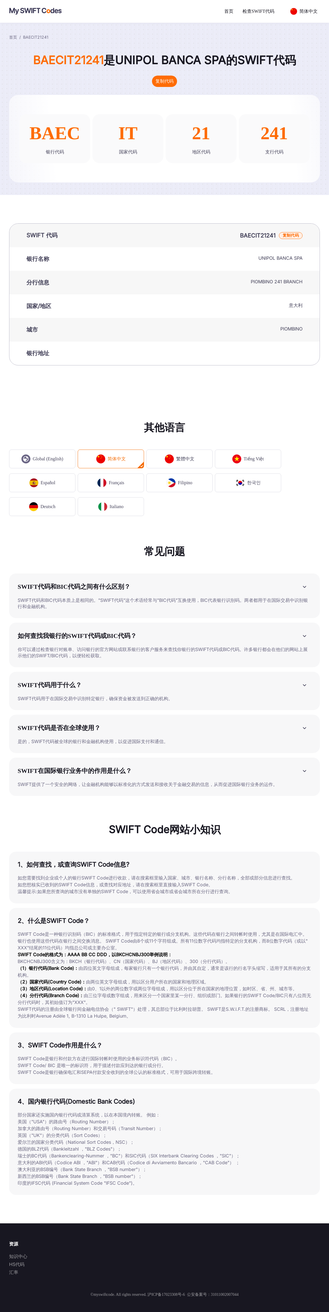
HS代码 (16, 1264)
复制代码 (164, 81)
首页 (228, 11)
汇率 (13, 1272)
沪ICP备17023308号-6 (166, 1294)
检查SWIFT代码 (258, 11)
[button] (164, 586)
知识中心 (18, 1256)
